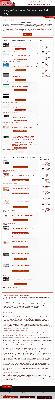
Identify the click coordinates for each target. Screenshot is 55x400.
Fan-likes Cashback (9, 287)
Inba (46, 185)
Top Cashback (29, 4)
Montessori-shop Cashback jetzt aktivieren (20, 193)
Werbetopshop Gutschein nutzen (20, 59)
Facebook (40, 2)
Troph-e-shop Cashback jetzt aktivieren (20, 206)
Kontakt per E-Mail (27, 1)
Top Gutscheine (37, 4)
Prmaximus (47, 181)
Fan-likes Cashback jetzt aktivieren (20, 283)
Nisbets (11, 349)
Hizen (46, 60)
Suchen (50, 20)
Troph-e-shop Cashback (10, 210)
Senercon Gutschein (10, 71)
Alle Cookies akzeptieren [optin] (11, 397)
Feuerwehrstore (48, 172)
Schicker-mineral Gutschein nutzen (20, 130)
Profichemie (47, 208)
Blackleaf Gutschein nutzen (20, 100)
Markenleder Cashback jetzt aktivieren (20, 220)
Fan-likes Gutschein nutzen (20, 49)
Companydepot (48, 45)
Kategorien (43, 4)
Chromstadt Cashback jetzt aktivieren (20, 166)
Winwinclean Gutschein (10, 122)
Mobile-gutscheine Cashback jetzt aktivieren (20, 180)
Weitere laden (21, 151)
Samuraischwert (48, 50)
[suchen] (52, 2)
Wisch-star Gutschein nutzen (20, 110)
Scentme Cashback (9, 262)
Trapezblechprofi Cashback (11, 274)
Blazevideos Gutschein (10, 92)
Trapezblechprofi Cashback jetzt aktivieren (20, 270)
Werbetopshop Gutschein (11, 61)
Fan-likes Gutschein (9, 51)
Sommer (25, 364)
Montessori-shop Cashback (11, 197)
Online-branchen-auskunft (47, 190)
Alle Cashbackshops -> (46, 213)
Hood (7, 359)
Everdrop (47, 162)
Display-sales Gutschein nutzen (20, 147)
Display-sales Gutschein (10, 149)
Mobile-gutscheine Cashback (11, 183)
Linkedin (42, 2)
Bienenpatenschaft (49, 71)
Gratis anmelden (27, 34)
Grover (5, 354)
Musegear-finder (47, 203)
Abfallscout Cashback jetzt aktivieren (20, 246)
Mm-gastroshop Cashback (11, 236)
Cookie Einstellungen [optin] (27, 397)
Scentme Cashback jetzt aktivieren (20, 258)
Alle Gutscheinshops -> (46, 76)
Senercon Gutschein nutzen (20, 69)
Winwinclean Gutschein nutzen (20, 120)
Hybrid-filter (47, 167)
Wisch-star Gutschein (10, 112)
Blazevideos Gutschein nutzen (20, 89)
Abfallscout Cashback (10, 250)
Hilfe (48, 4)
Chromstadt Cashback (10, 170)
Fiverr (9, 30)
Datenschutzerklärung (5, 395)
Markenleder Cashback (10, 223)
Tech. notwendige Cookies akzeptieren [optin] (44, 398)
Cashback (31, 22)
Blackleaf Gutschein (9, 102)
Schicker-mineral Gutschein (11, 132)
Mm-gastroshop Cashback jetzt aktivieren (20, 233)
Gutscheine (24, 22)
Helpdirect (47, 176)
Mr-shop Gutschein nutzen (20, 79)
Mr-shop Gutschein (9, 81)
